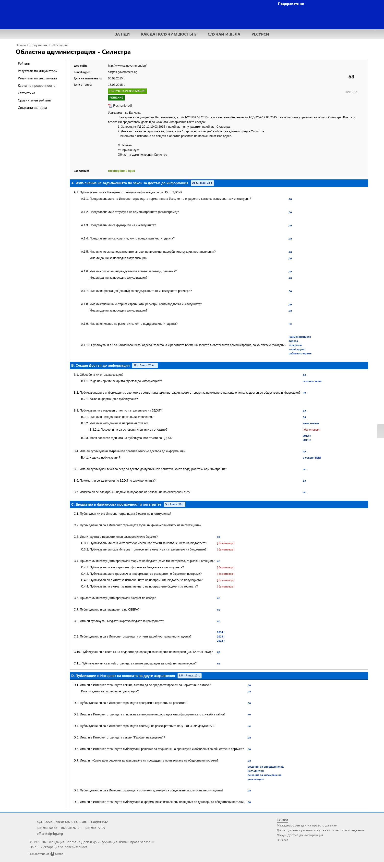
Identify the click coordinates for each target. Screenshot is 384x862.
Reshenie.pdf (122, 105)
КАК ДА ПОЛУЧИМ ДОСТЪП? (168, 34)
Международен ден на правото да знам (307, 825)
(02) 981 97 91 (71, 827)
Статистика (26, 92)
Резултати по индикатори (38, 70)
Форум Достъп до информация (300, 835)
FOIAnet (282, 840)
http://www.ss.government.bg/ (127, 65)
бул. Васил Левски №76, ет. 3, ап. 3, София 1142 (72, 822)
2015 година (60, 45)
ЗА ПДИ (122, 34)
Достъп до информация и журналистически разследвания (321, 830)
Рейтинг (24, 63)
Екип (32, 847)
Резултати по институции (37, 78)
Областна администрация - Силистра (73, 51)
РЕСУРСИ (260, 34)
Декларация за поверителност (64, 847)
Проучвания (38, 45)
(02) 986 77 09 (95, 827)
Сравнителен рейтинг (34, 100)
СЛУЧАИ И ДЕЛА (224, 34)
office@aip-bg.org (50, 833)
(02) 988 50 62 (47, 827)
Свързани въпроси (32, 107)
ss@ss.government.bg (122, 72)
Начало (21, 45)
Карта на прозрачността (36, 85)
